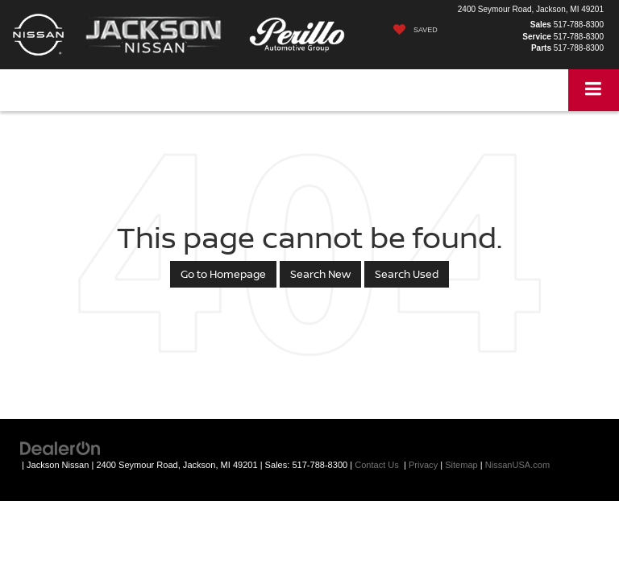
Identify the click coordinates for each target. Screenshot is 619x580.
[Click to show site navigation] (593, 89)
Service (536, 36)
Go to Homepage (223, 274)
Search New (320, 274)
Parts (541, 48)
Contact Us (377, 465)
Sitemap (461, 465)
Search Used (406, 274)
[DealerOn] (60, 447)
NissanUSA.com (517, 465)
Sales (540, 24)
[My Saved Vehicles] (411, 30)
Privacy (423, 465)
